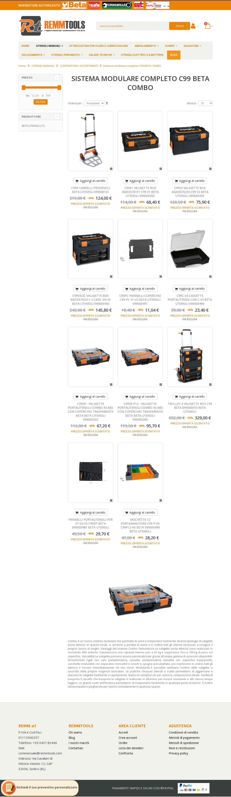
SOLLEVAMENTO (32, 55)
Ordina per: (75, 103)
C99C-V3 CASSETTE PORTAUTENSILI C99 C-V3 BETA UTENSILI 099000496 (190, 300)
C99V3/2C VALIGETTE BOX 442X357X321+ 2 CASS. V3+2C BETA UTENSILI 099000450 (90, 300)
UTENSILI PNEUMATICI (65, 55)
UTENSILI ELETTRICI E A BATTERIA (142, 55)
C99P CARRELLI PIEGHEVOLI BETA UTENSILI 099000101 (90, 190)
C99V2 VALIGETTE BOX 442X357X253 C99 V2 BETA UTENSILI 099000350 (189, 192)
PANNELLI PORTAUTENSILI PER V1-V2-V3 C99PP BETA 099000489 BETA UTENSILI (91, 523)
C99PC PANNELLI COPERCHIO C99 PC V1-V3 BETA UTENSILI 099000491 (140, 300)
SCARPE (170, 46)
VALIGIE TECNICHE (100, 55)
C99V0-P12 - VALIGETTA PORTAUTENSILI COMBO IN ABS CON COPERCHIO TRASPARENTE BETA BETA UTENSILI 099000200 (140, 411)
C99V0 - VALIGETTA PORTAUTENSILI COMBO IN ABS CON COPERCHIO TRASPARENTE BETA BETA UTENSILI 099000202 (90, 411)
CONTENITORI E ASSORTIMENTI (79, 66)
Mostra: (192, 103)
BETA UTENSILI (30, 126)
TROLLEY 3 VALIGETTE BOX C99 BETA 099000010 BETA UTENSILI (190, 408)
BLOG (173, 55)
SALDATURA (191, 46)
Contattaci (76, 748)
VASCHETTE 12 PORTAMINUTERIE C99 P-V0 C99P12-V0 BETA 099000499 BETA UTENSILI (140, 525)
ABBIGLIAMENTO (145, 46)
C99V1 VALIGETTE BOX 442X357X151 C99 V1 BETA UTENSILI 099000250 (140, 192)
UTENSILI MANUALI (48, 46)
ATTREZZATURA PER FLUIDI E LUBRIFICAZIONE (98, 46)
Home (22, 66)
